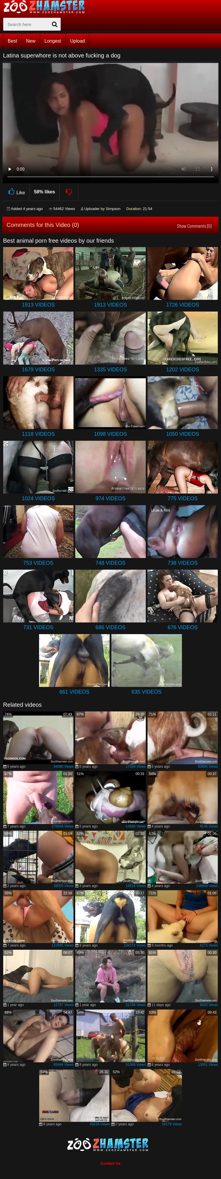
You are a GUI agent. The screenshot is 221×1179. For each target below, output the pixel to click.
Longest (53, 41)
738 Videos (183, 563)
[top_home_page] (47, 6)
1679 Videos (38, 369)
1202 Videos (182, 369)
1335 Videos (110, 369)
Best (12, 41)
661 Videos (74, 692)
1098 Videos (110, 434)
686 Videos (110, 627)
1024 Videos (38, 498)
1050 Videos (182, 434)
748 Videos (110, 563)
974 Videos (110, 498)
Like (16, 192)
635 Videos (146, 692)
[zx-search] (32, 24)
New (31, 41)
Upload (77, 41)
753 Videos (38, 563)
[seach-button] (55, 24)
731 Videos (38, 627)
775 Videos (183, 498)
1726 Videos (182, 305)
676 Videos (183, 627)
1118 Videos (38, 434)
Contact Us (111, 1163)
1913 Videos (38, 305)
